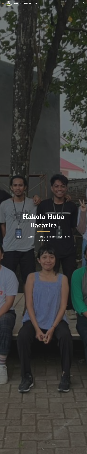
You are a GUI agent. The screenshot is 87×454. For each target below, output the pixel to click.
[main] (43, 222)
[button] (3, 3)
